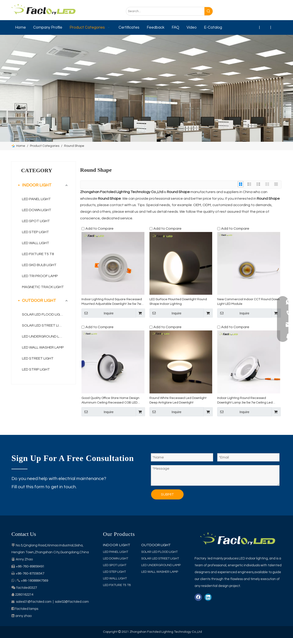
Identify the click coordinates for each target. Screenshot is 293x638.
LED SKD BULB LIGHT (39, 265)
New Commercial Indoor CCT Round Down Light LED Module (248, 301)
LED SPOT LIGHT (36, 221)
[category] (146, 88)
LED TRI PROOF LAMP (40, 276)
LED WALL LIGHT (35, 243)
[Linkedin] (258, 11)
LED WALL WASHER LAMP (43, 347)
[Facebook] (249, 11)
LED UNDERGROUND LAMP (44, 336)
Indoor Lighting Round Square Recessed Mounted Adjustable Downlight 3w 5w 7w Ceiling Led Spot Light (111, 302)
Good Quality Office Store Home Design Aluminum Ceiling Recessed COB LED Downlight (110, 400)
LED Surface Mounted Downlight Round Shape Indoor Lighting (178, 301)
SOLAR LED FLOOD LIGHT (43, 314)
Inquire (97, 313)
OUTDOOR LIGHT (39, 300)
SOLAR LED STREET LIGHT (44, 325)
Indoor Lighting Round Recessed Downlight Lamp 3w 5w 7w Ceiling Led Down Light (245, 400)
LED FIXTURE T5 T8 (38, 254)
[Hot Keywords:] (208, 11)
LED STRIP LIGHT (36, 369)
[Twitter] (267, 11)
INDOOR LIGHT (37, 185)
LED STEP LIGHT (35, 232)
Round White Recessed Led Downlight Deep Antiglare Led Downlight (177, 400)
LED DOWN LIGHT (36, 210)
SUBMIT (167, 494)
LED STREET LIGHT (38, 358)
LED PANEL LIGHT (36, 199)
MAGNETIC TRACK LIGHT (43, 287)
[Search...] (165, 11)
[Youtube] (276, 11)
